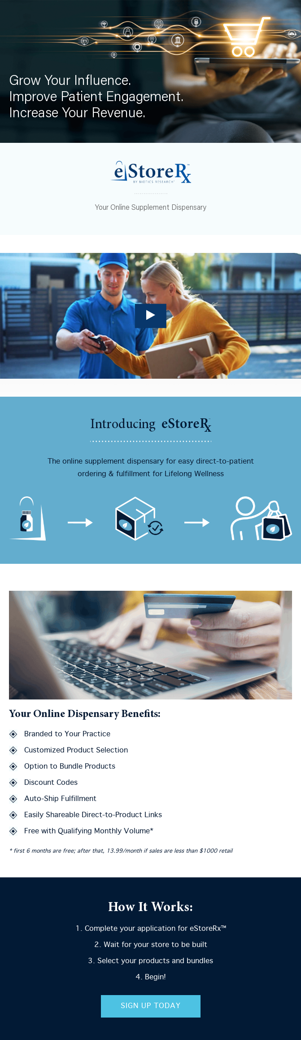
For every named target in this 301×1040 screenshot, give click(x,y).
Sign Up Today (151, 1006)
